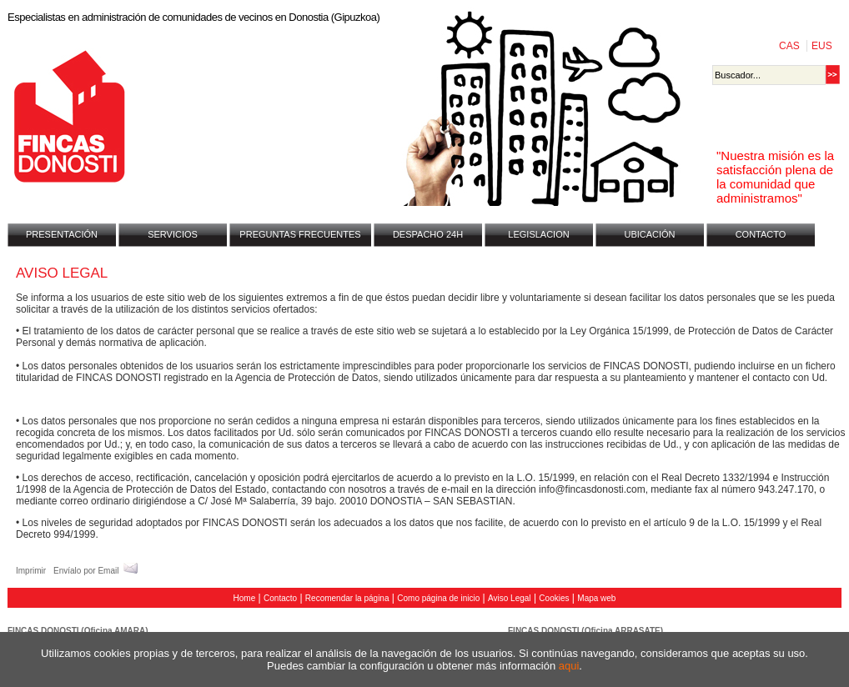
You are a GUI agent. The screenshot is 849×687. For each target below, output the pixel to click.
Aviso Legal (509, 598)
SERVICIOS (173, 234)
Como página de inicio (438, 598)
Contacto (280, 598)
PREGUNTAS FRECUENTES (299, 234)
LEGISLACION (538, 234)
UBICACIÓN (649, 234)
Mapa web (596, 598)
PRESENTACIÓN (62, 234)
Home (245, 598)
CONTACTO (761, 234)
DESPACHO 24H (428, 234)
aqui (569, 665)
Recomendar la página (347, 598)
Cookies (554, 598)
